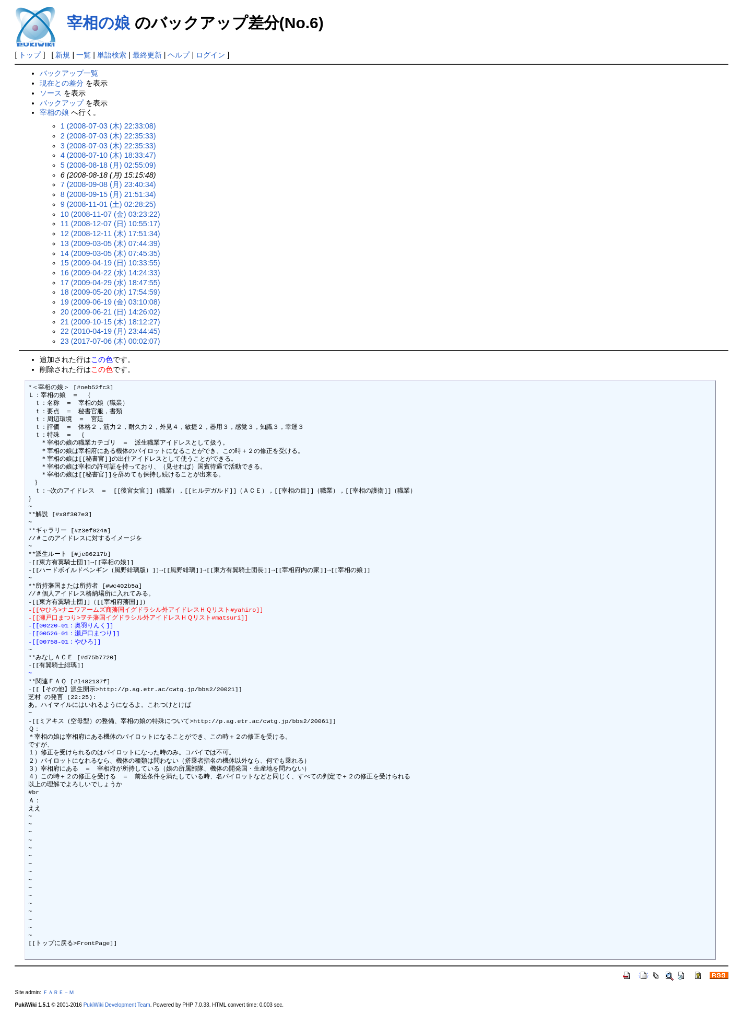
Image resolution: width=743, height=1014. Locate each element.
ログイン (210, 55)
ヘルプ (179, 55)
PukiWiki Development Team (117, 1005)
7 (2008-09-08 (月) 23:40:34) (108, 184)
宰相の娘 (98, 22)
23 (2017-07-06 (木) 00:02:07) (110, 341)
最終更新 (147, 55)
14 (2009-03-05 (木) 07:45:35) (110, 253)
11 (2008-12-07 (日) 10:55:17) (110, 223)
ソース (51, 93)
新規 (62, 55)
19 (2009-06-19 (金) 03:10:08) (110, 302)
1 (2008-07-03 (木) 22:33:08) (108, 126)
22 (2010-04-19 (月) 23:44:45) (110, 331)
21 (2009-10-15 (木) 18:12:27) (110, 322)
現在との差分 (62, 83)
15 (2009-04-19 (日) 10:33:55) (110, 263)
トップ (30, 55)
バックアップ (62, 103)
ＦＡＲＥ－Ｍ (58, 992)
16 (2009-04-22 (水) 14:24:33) (110, 273)
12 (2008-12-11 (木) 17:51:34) (110, 233)
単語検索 (111, 55)
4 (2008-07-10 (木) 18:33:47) (108, 155)
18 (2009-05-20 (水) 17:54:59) (110, 292)
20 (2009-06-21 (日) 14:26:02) (110, 312)
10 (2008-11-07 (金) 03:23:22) (110, 214)
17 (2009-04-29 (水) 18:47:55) (110, 282)
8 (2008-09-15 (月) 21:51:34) (108, 194)
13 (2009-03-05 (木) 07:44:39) (110, 243)
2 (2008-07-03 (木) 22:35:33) (108, 136)
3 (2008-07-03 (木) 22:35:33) (108, 146)
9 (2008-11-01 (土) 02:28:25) (108, 204)
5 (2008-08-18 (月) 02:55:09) (108, 165)
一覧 (83, 55)
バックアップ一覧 (69, 73)
